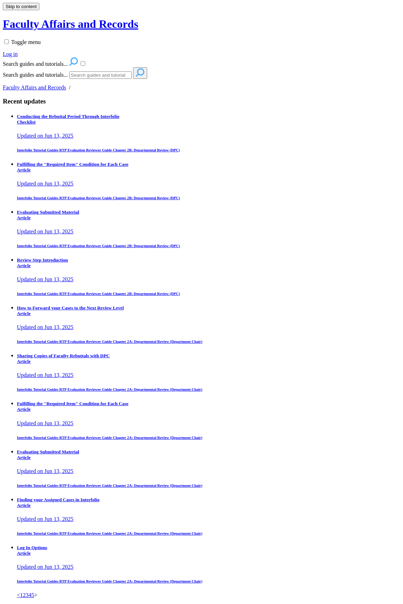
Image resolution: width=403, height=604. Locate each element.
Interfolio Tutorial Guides (38, 150)
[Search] (100, 75)
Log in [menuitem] (10, 54)
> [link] (35, 595)
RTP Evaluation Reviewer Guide (86, 150)
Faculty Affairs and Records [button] (70, 24)
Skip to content (21, 6)
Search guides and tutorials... (35, 75)
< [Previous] (18, 595)
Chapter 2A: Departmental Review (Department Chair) (157, 341)
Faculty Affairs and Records (34, 87)
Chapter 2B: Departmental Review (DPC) (146, 150)
